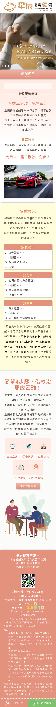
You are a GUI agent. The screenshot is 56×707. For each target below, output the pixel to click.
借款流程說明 (28, 486)
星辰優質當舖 (28, 614)
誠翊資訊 (42, 618)
